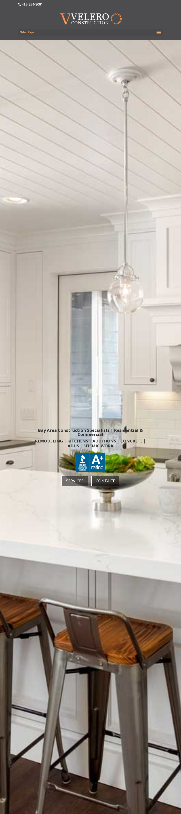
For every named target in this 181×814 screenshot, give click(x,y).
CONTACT (105, 481)
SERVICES (75, 481)
